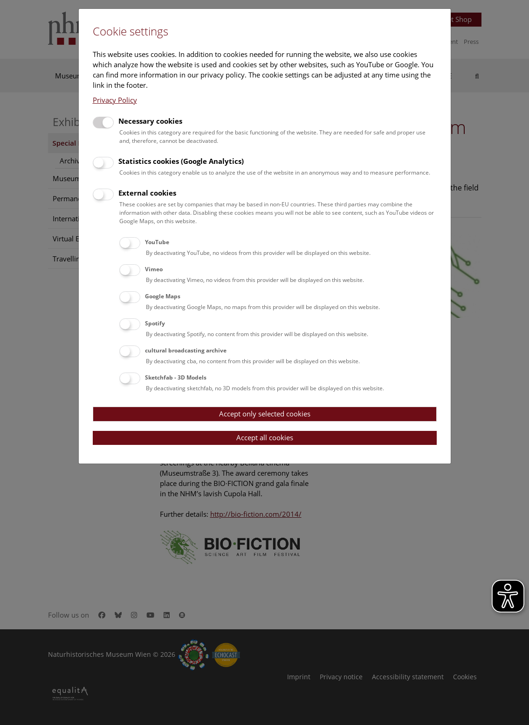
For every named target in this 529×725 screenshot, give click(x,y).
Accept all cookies (264, 437)
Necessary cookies (150, 121)
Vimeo (154, 269)
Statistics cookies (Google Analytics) (181, 161)
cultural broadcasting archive (186, 350)
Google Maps (162, 296)
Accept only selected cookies (264, 413)
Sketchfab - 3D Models (175, 377)
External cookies (147, 192)
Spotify (155, 323)
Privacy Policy (115, 100)
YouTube (157, 242)
